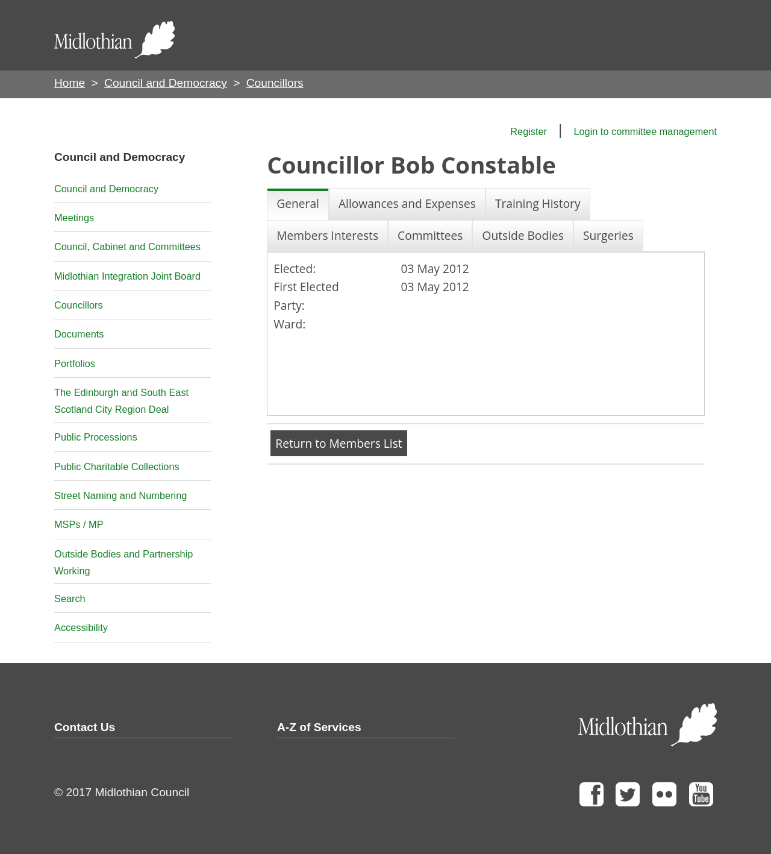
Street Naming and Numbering (120, 495)
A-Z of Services (319, 727)
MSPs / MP (79, 524)
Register (528, 131)
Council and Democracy (165, 83)
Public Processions (95, 437)
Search (70, 598)
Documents (79, 333)
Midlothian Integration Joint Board (127, 276)
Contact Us (84, 727)
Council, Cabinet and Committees (127, 246)
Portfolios (74, 363)
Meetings (74, 217)
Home (69, 83)
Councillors (78, 305)
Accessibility (81, 627)
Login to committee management (645, 131)
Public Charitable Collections (116, 466)
